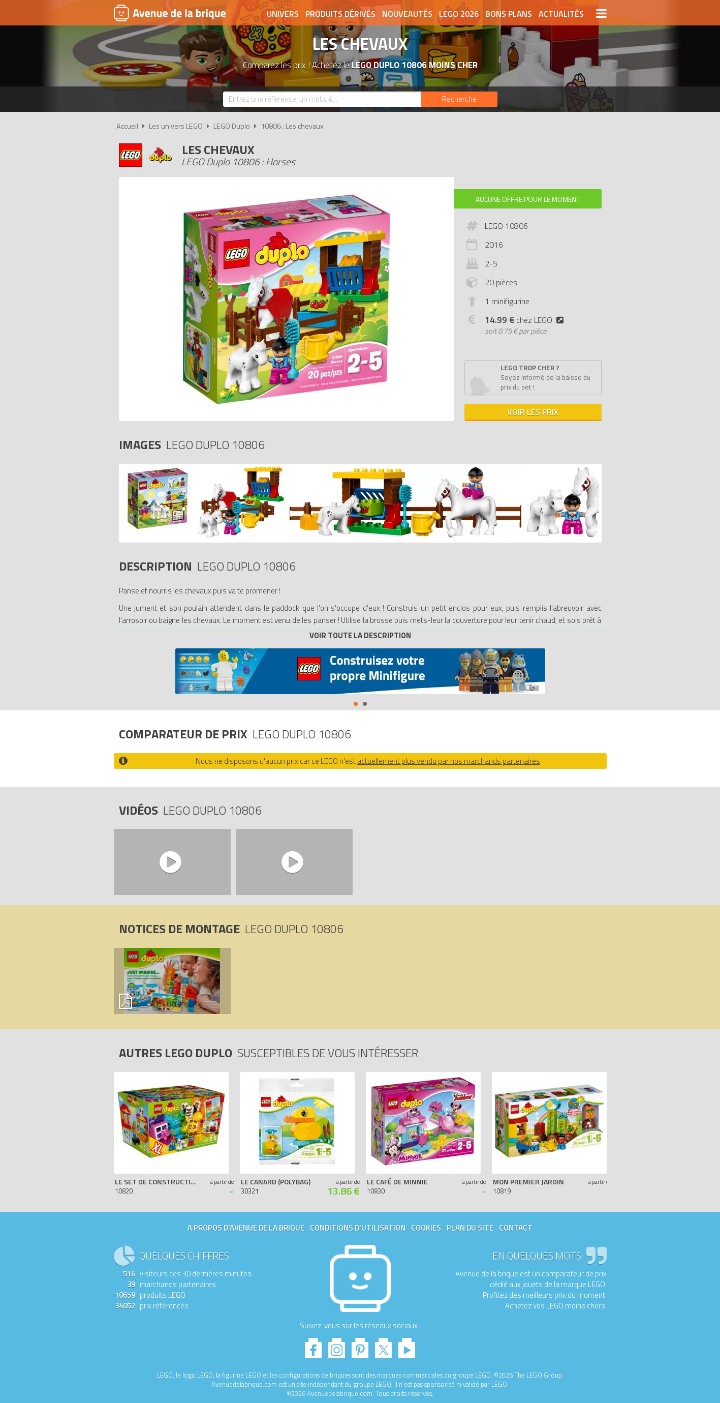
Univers (283, 14)
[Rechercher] (459, 99)
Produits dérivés (340, 14)
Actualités (561, 14)
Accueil (127, 126)
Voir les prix (532, 412)
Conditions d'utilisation (357, 1228)
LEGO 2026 (459, 14)
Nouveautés (407, 14)
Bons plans (508, 14)
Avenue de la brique (170, 12)
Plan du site (470, 1228)
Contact (516, 1228)
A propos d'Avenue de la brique (245, 1228)
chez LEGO (526, 320)
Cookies (426, 1228)
